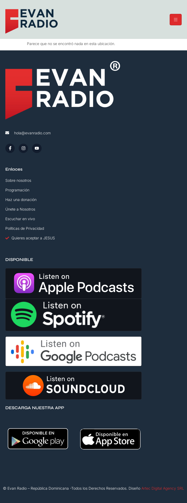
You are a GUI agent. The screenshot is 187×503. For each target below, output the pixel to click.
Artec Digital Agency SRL (162, 488)
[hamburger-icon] (176, 19)
